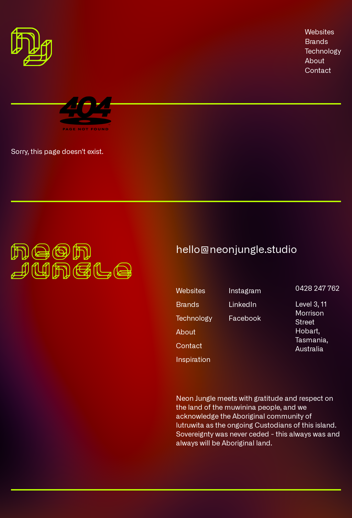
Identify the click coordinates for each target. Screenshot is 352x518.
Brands (316, 41)
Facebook (245, 318)
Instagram (245, 291)
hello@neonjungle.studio (236, 250)
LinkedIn (242, 304)
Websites (319, 32)
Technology (323, 51)
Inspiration (193, 359)
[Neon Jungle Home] (31, 51)
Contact (318, 70)
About (314, 61)
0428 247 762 (317, 288)
